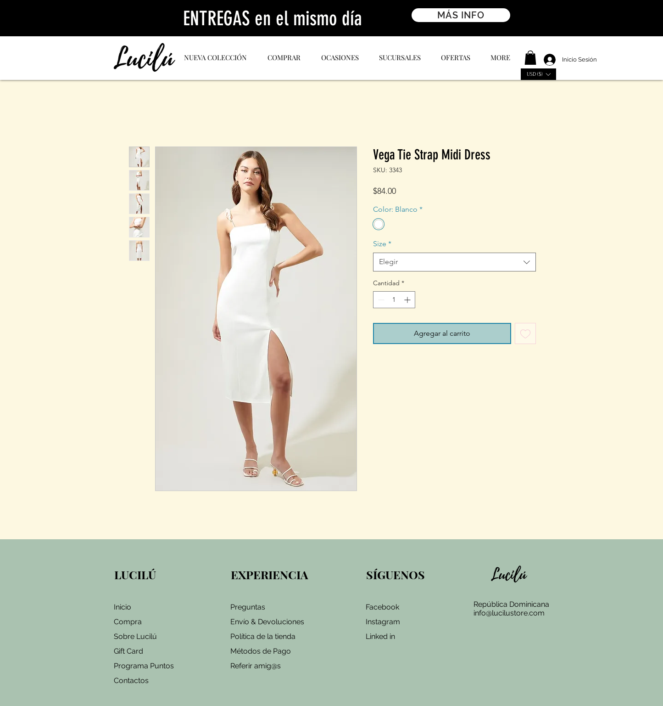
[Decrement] (380, 300)
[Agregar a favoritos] (525, 333)
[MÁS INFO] (461, 15)
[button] (530, 58)
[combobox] (454, 262)
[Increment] (408, 300)
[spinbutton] (394, 300)
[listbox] (538, 74)
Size (382, 243)
